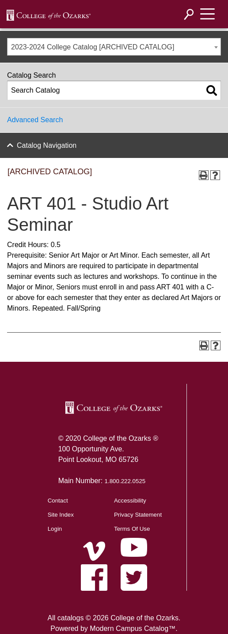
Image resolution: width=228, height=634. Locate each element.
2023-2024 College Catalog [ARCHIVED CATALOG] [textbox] (92, 47)
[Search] (189, 14)
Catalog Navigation (46, 145)
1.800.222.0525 (125, 481)
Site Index (61, 514)
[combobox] (114, 47)
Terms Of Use (132, 528)
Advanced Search (35, 120)
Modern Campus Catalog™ (132, 628)
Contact (58, 500)
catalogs (70, 618)
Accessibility (130, 500)
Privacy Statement (138, 514)
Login (55, 528)
